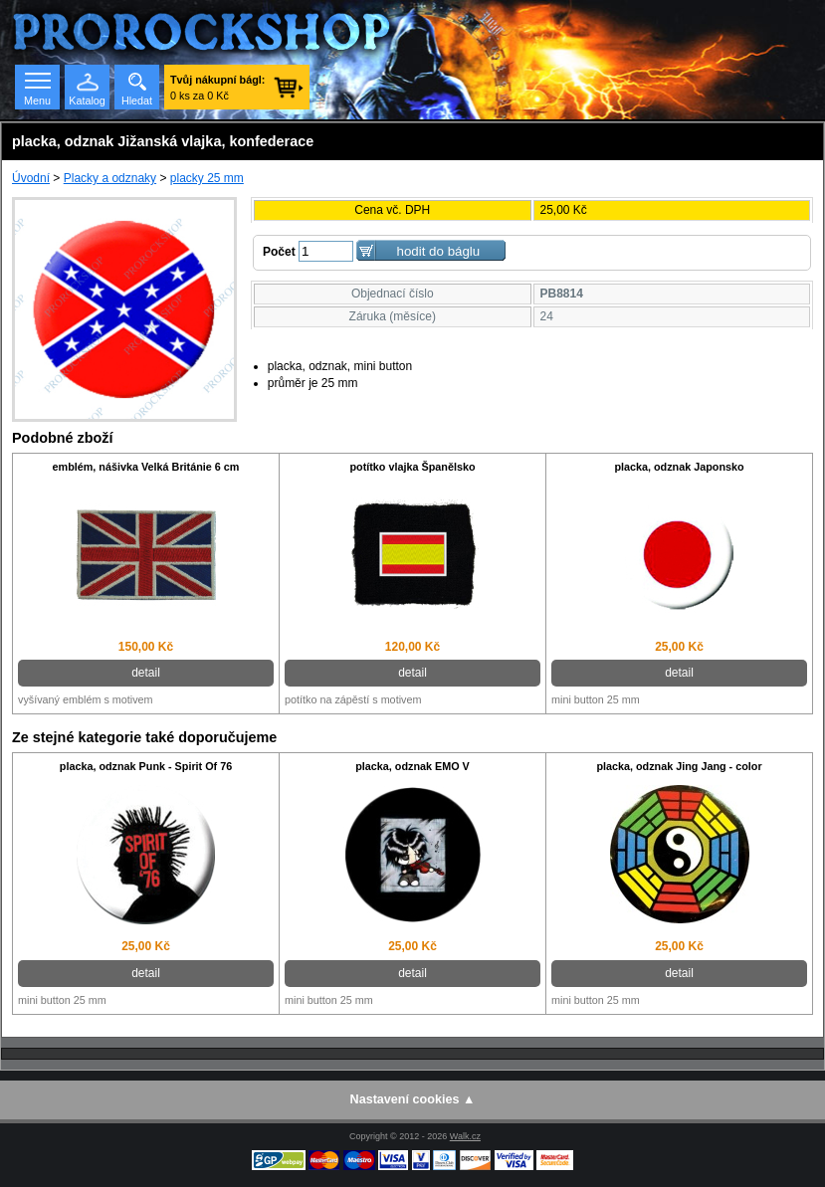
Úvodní (31, 178)
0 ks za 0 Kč (217, 87)
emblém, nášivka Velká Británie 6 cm (146, 467)
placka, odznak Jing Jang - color (678, 766)
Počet (279, 252)
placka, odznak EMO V (412, 766)
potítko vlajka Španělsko (412, 467)
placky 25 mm (207, 178)
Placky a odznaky (110, 178)
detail (145, 673)
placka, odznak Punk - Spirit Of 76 (146, 766)
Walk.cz (465, 1136)
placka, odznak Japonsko (678, 467)
